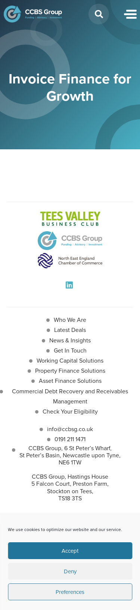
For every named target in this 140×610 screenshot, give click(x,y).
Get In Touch (70, 350)
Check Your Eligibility (70, 411)
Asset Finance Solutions (70, 380)
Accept (70, 551)
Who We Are (70, 319)
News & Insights (70, 340)
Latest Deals (70, 330)
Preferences (70, 592)
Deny (70, 571)
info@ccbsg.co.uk (70, 429)
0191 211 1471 (70, 439)
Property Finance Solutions (70, 370)
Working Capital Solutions (70, 360)
